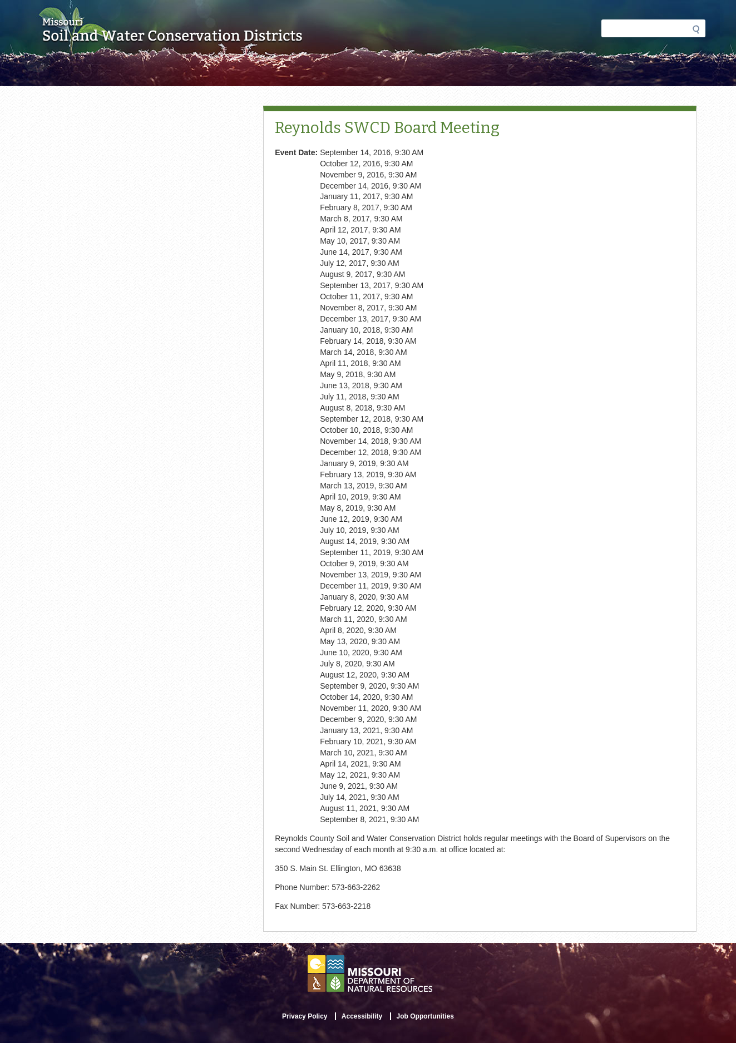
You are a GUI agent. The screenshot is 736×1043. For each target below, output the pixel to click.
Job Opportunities (425, 1016)
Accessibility (362, 1016)
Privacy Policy (304, 1016)
